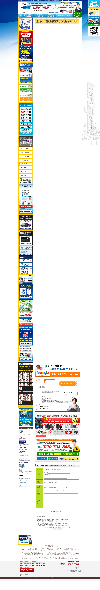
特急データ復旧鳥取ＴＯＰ (40, 18)
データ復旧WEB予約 (56, 556)
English (71, 563)
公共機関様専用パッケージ (25, 560)
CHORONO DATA (61, 564)
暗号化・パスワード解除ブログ (57, 566)
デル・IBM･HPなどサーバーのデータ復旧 (58, 559)
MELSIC (49, 564)
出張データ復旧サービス (39, 561)
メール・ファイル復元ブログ (43, 566)
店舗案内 (23, 167)
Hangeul (76, 563)
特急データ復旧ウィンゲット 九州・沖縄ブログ (56, 565)
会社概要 (23, 175)
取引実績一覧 (24, 160)
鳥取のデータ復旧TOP (75, 541)
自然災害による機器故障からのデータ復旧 (61, 561)
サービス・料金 (25, 156)
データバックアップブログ (39, 565)
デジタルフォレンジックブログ (29, 566)
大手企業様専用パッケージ (38, 560)
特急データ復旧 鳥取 (34, 586)
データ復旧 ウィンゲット (26, 575)
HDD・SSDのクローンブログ (71, 566)
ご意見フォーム (65, 563)
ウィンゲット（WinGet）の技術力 (58, 560)
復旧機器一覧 (47, 560)
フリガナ (54, 475)
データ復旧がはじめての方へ (39, 555)
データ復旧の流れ (26, 152)
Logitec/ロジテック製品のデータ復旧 (40, 559)
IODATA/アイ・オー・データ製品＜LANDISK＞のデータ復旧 (67, 557)
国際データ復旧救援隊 (50, 18)
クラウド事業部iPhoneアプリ (68, 556)
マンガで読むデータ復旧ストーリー (33, 556)
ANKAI (54, 564)
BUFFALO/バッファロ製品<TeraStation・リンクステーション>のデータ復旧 (36, 557)
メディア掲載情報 (75, 561)
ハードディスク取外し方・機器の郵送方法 (31, 563)
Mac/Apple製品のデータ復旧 (27, 561)
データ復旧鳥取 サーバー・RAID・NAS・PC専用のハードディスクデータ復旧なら (35, 0)
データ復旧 (51, 586)
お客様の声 (24, 163)
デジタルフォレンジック (40, 564)
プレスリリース (57, 563)
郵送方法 (23, 171)
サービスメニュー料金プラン (61, 555)
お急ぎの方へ (48, 561)
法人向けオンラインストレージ (73, 560)
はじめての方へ (25, 148)
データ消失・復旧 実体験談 (47, 563)
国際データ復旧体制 (46, 556)
